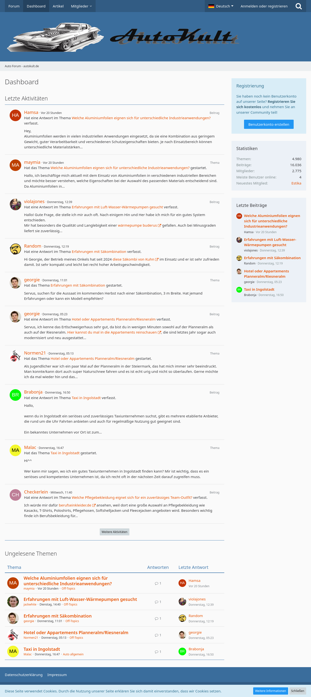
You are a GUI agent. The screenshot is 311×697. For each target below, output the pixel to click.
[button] (221, 6)
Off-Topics (68, 588)
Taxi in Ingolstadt (86, 397)
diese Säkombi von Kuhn (133, 259)
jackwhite (30, 604)
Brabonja (33, 392)
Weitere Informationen (270, 691)
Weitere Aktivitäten (114, 532)
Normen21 (35, 353)
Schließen (297, 691)
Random (32, 246)
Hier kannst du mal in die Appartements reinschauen (112, 332)
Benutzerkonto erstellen (268, 124)
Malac (30, 447)
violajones (34, 201)
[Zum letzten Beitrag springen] (182, 583)
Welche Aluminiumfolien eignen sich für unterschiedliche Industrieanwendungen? (141, 117)
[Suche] (298, 6)
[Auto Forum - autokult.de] (155, 36)
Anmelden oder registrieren (264, 6)
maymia (32, 162)
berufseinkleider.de (75, 505)
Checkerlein (36, 492)
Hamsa (31, 112)
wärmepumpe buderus (137, 225)
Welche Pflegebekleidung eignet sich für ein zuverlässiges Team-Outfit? (132, 497)
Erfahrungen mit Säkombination (99, 251)
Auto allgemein (73, 654)
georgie (32, 280)
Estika (296, 183)
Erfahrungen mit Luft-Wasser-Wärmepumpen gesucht (117, 206)
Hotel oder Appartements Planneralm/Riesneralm (114, 319)
